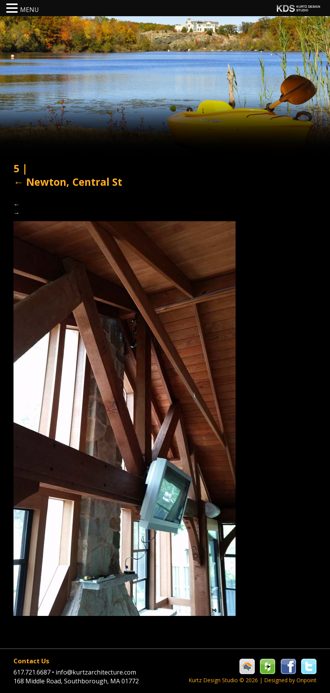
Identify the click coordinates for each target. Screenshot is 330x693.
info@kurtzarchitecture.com (96, 672)
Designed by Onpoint (290, 680)
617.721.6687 (34, 672)
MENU (29, 9)
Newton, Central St (67, 181)
